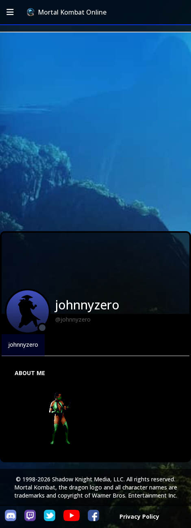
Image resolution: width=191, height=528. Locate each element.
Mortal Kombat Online (66, 12)
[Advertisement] (95, 131)
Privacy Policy (139, 516)
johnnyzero (23, 344)
